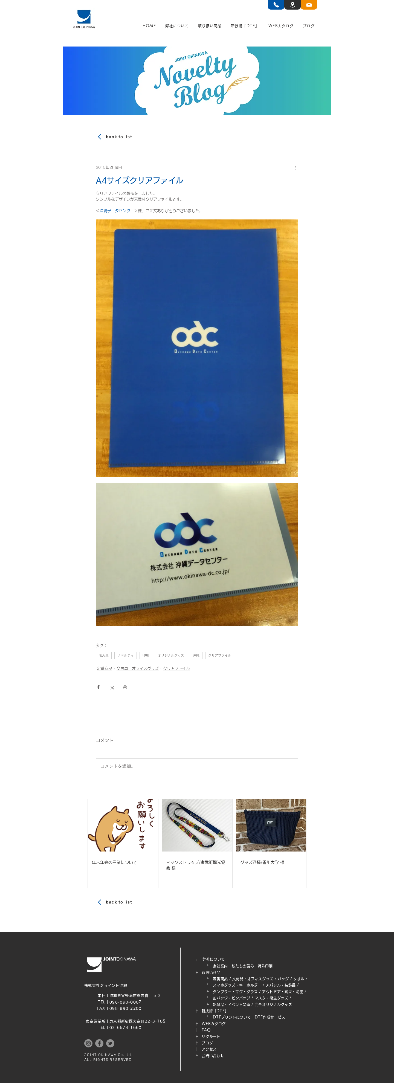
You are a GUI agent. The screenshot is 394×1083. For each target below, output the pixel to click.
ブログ (207, 1043)
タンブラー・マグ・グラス (235, 992)
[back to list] (197, 136)
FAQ (206, 1030)
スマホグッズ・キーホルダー (237, 985)
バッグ (283, 979)
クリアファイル (219, 655)
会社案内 (220, 966)
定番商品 (104, 668)
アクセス (209, 1049)
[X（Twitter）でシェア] (111, 687)
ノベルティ (125, 655)
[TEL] (276, 5)
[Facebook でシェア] (98, 687)
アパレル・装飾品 (281, 985)
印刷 (146, 655)
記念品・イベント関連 (231, 1004)
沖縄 (196, 655)
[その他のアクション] (295, 167)
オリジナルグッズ (171, 655)
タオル (299, 979)
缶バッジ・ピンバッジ (231, 998)
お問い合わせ (213, 1056)
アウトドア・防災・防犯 (282, 992)
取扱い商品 (211, 972)
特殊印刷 (265, 966)
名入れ (104, 655)
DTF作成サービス (270, 1017)
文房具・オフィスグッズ (138, 668)
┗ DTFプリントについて (224, 1017)
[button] (177, 26)
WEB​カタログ (214, 1024)
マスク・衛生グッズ (271, 998)
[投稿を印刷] (125, 687)
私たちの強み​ (243, 966)
